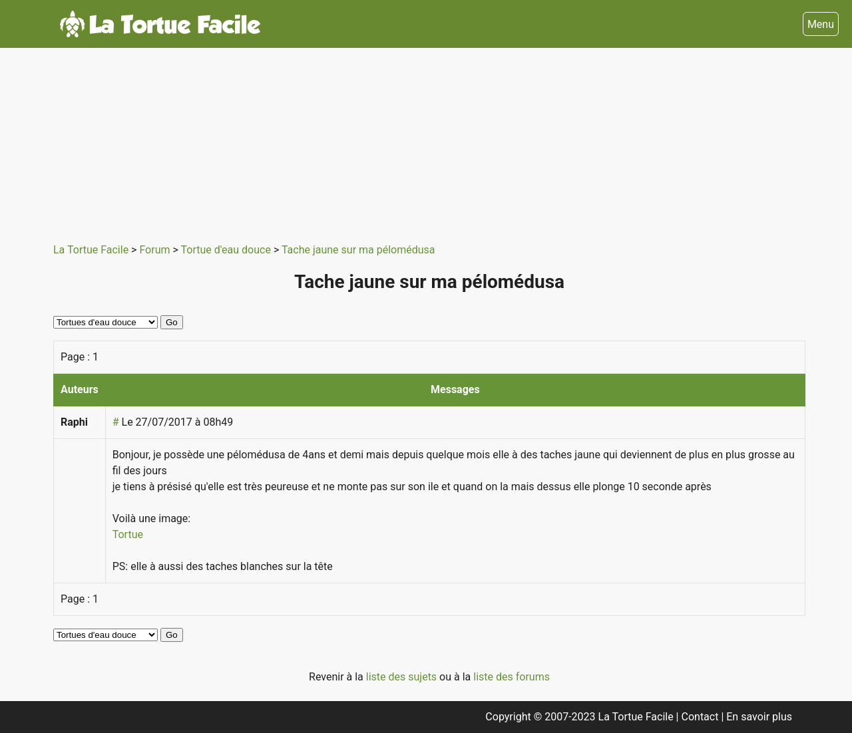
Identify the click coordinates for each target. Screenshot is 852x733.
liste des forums (511, 676)
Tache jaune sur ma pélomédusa (358, 249)
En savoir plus (759, 716)
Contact (702, 716)
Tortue (127, 534)
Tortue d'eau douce (227, 249)
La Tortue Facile (92, 249)
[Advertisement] (429, 141)
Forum (155, 249)
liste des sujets (402, 676)
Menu (820, 24)
